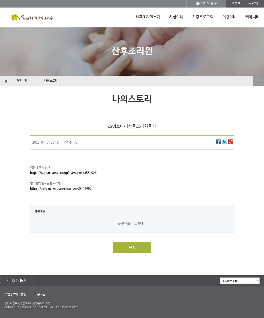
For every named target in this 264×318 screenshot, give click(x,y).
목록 (132, 247)
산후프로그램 (203, 17)
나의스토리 (51, 81)
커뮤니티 (252, 17)
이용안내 (229, 17)
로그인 (236, 3)
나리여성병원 (206, 4)
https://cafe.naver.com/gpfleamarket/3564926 (63, 173)
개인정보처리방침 (15, 294)
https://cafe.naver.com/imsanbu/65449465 (60, 188)
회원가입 (254, 3)
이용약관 (40, 294)
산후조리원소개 (148, 17)
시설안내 (176, 17)
